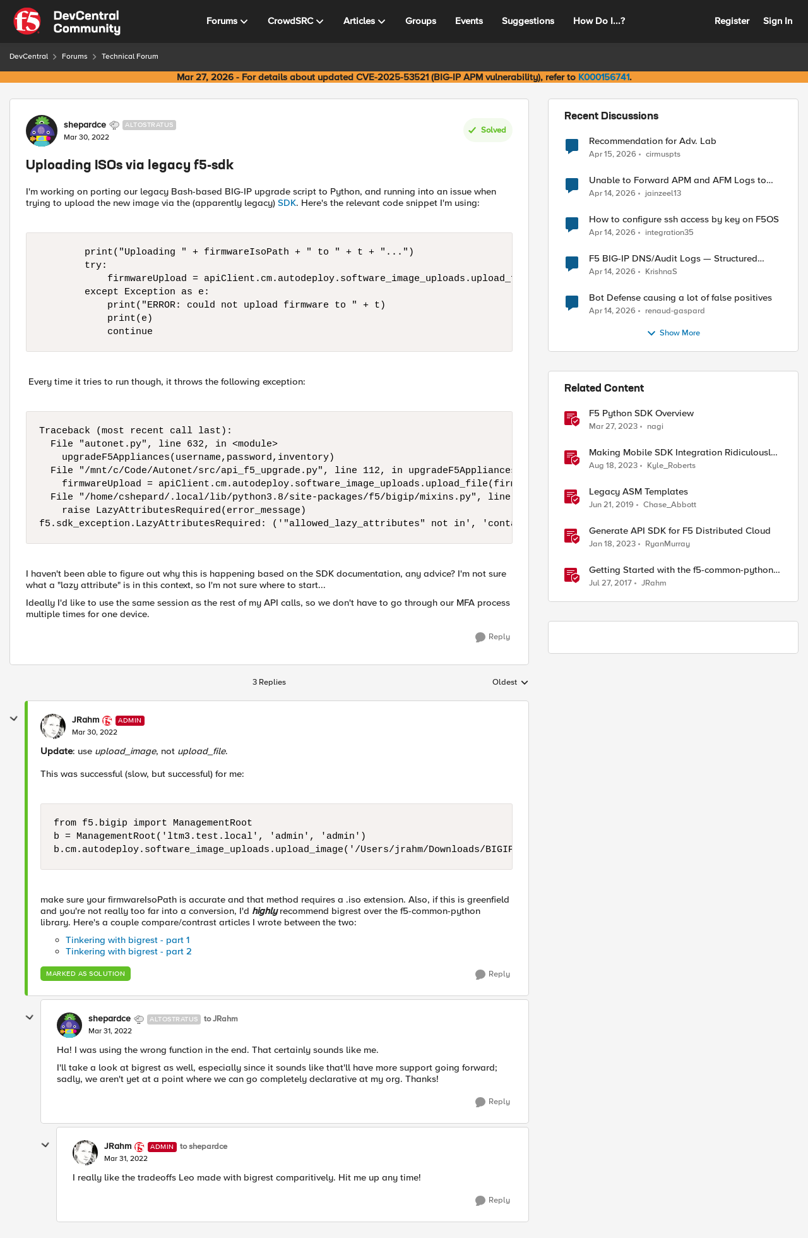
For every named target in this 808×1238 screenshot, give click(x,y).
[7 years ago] (611, 505)
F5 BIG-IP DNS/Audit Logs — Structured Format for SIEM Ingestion (673, 258)
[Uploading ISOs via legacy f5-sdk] (94, 732)
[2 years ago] (613, 466)
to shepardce (203, 1146)
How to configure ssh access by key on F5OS (684, 219)
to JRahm (221, 1019)
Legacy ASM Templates (638, 491)
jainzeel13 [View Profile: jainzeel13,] (663, 193)
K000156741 (603, 77)
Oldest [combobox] (510, 683)
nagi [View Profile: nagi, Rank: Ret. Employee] (655, 426)
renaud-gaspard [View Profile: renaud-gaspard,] (675, 311)
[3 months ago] (612, 154)
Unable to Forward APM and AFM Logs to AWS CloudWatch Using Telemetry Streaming (684, 180)
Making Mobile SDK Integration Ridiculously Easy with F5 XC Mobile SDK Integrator (682, 452)
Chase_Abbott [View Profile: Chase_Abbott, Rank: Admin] (669, 505)
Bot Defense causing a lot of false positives (680, 297)
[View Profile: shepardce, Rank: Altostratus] (41, 131)
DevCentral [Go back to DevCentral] (28, 56)
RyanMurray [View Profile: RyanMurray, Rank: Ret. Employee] (667, 544)
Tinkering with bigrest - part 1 (127, 940)
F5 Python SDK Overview (641, 413)
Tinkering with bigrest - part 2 (129, 951)
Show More (673, 333)
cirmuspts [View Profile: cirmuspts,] (663, 154)
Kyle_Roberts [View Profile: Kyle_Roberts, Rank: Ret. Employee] (671, 466)
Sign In (777, 21)
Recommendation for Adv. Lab (652, 141)
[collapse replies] (13, 718)
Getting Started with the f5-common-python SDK (681, 570)
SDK (287, 202)
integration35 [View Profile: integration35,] (669, 232)
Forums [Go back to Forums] (75, 56)
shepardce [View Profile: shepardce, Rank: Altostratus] (85, 125)
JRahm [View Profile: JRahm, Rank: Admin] (85, 720)
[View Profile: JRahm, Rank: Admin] (53, 726)
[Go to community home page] (66, 21)
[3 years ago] (613, 427)
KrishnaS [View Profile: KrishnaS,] (661, 272)
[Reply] (493, 637)
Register (732, 21)
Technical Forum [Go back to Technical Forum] (130, 56)
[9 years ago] (610, 584)
